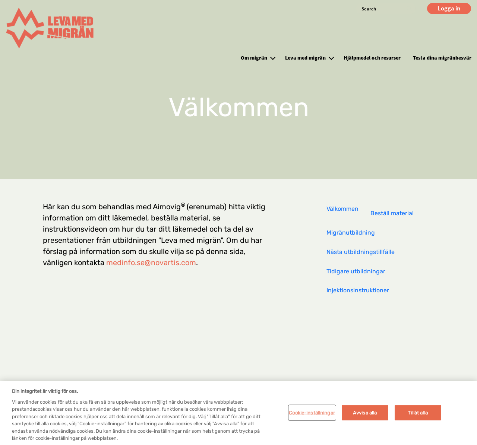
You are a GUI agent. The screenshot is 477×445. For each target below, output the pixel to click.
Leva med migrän (305, 57)
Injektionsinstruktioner (357, 290)
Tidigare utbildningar (355, 271)
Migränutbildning (350, 232)
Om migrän (254, 57)
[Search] (386, 8)
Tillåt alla (417, 415)
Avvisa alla (365, 415)
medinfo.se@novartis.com (151, 262)
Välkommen (342, 208)
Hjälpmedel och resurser (372, 57)
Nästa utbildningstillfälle (360, 251)
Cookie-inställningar (312, 415)
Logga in (449, 8)
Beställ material (392, 213)
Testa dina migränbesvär (442, 57)
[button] (272, 57)
